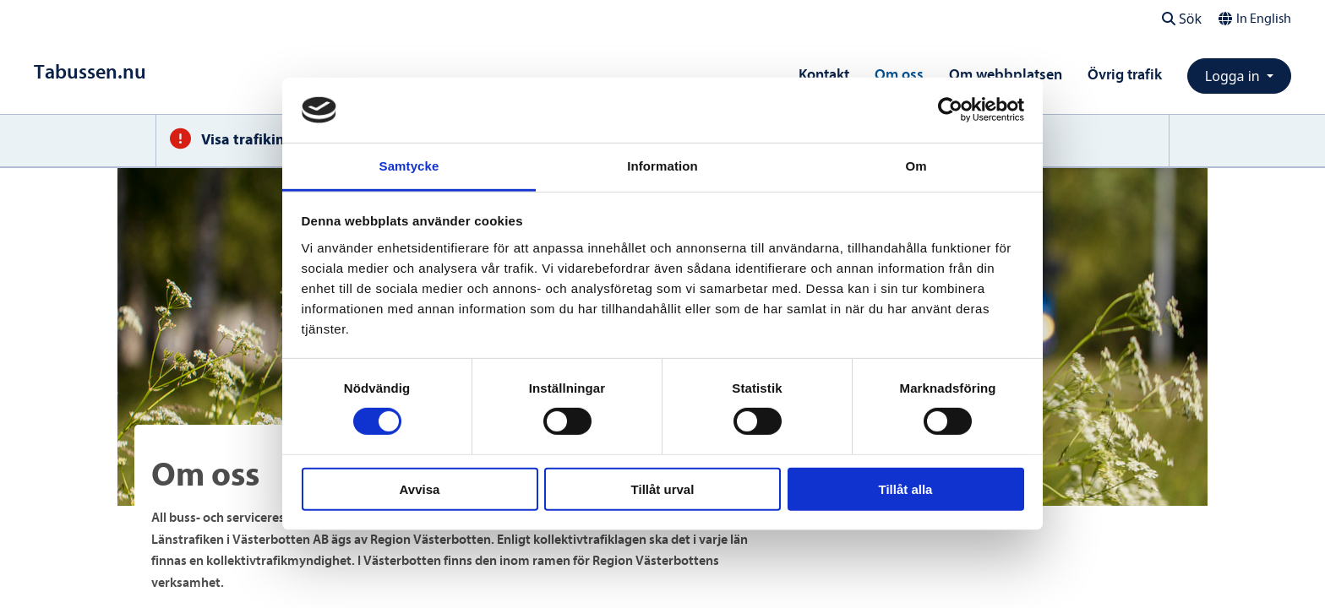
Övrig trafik (1125, 75)
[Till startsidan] (90, 72)
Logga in (1234, 76)
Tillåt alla (906, 488)
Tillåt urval (663, 488)
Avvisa (420, 488)
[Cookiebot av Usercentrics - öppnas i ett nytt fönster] (950, 109)
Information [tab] (662, 166)
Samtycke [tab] (409, 166)
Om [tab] (915, 166)
